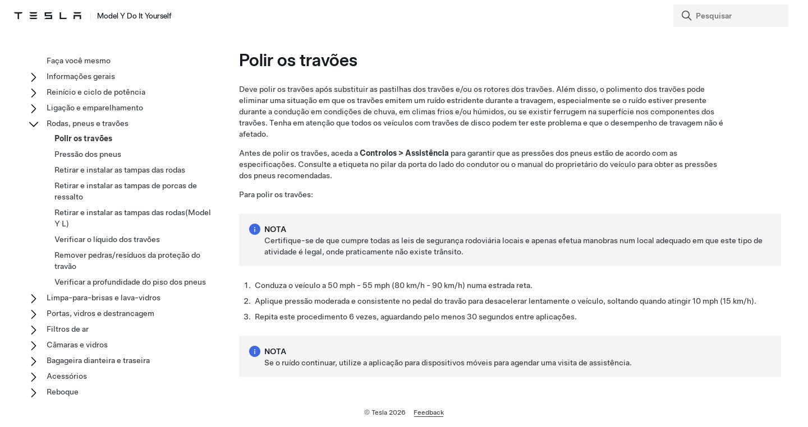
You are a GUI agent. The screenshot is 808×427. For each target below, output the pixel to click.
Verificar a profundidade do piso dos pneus (130, 281)
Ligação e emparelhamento (95, 107)
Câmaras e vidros (77, 344)
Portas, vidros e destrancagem (100, 313)
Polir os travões (83, 138)
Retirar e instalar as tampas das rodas (119, 169)
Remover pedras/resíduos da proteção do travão (127, 260)
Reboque (63, 391)
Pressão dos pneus (87, 154)
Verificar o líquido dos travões (107, 239)
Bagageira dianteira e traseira (98, 360)
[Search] (732, 15)
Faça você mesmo (79, 60)
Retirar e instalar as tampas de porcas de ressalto (125, 191)
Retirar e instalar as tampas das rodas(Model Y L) (132, 218)
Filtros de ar (68, 328)
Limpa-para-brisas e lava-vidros (103, 297)
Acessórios (67, 376)
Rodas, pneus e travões (87, 123)
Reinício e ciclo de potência (96, 91)
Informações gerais (81, 76)
